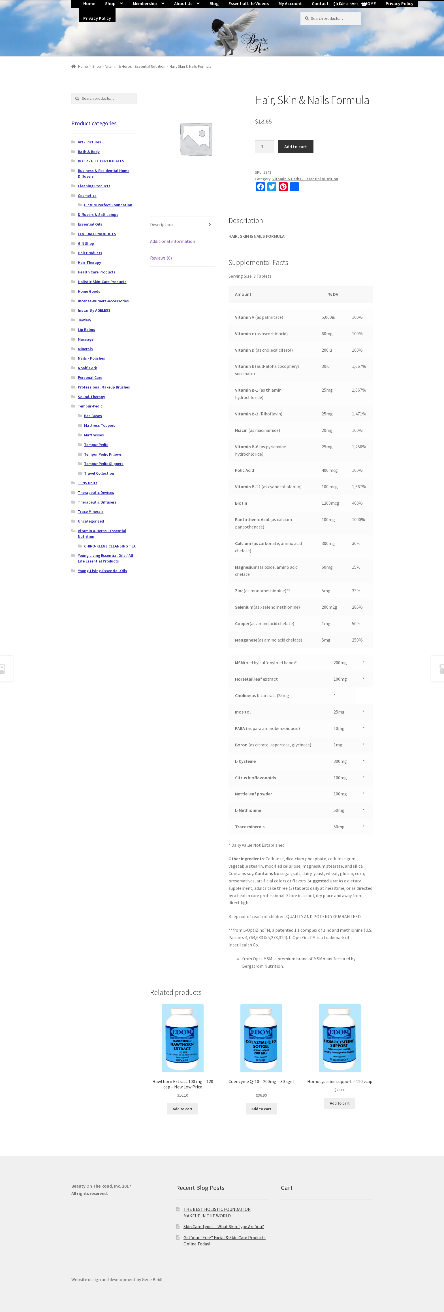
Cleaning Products (94, 185)
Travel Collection (99, 473)
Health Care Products (97, 272)
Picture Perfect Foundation (108, 204)
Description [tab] (161, 224)
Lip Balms (86, 329)
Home (83, 66)
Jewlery (84, 319)
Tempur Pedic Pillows (103, 454)
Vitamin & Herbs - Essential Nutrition (135, 66)
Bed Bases (93, 415)
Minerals (85, 348)
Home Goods (89, 291)
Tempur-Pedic (90, 406)
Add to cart (295, 146)
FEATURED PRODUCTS (97, 233)
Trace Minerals (91, 511)
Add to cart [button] (183, 1108)
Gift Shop (86, 243)
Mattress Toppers (99, 425)
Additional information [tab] (172, 241)
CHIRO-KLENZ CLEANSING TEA (110, 546)
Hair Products (90, 252)
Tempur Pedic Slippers (103, 463)
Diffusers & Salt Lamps (98, 214)
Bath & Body (89, 151)
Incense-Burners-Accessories (103, 300)
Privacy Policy (97, 18)
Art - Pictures (89, 142)
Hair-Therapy (89, 262)
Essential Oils (90, 224)
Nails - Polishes (91, 358)
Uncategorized (91, 521)
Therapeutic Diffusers (97, 502)
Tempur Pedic (96, 444)
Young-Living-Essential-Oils (102, 570)
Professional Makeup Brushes (104, 387)
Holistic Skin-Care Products (102, 281)
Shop (96, 66)
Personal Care (90, 377)
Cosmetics (87, 195)
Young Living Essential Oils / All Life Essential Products (105, 558)
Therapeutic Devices (96, 492)
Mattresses (94, 435)
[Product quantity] (264, 146)
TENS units (87, 482)
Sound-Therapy (91, 396)
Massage (85, 339)
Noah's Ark (87, 367)
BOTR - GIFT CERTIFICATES (101, 161)
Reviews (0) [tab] (161, 258)
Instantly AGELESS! (95, 310)
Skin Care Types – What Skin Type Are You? (223, 1226)
